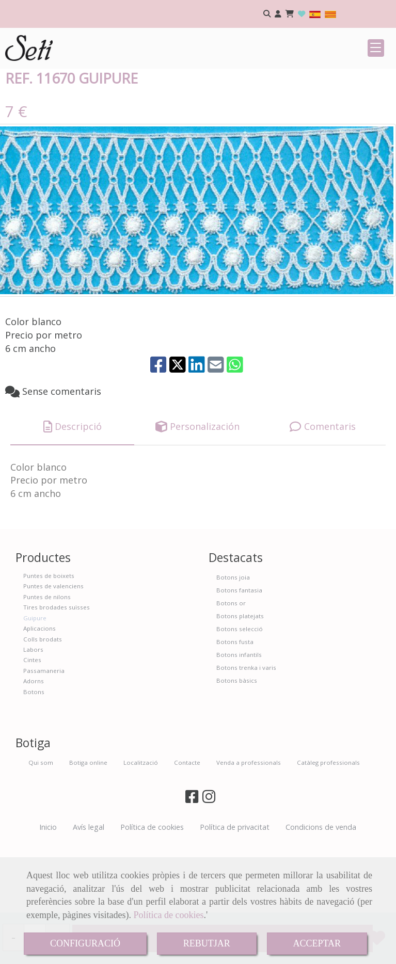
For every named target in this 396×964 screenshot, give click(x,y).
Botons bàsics (236, 749)
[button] (278, 14)
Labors (33, 718)
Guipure (34, 686)
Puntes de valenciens (53, 654)
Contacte (187, 831)
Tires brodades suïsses (56, 676)
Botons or (231, 672)
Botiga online (88, 831)
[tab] (72, 495)
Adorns (33, 749)
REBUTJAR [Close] (206, 943)
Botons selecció (239, 697)
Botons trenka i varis (246, 736)
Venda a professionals (248, 831)
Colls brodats (42, 708)
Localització (140, 831)
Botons (33, 760)
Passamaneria (44, 739)
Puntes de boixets (48, 644)
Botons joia (233, 646)
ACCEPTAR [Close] (317, 943)
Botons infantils (239, 723)
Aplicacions (39, 697)
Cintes (32, 728)
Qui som (40, 831)
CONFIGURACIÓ (85, 943)
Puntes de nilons (47, 665)
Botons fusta (235, 710)
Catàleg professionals (328, 831)
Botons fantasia (239, 659)
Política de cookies (168, 915)
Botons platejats (240, 684)
